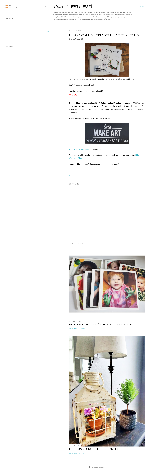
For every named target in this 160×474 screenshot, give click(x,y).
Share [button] (47, 31)
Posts (9, 5)
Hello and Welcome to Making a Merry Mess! (101, 324)
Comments (11, 7)
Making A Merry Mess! (72, 7)
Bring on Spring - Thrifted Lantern (94, 449)
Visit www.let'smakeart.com (79, 149)
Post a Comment (79, 328)
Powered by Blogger (95, 467)
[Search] (143, 6)
